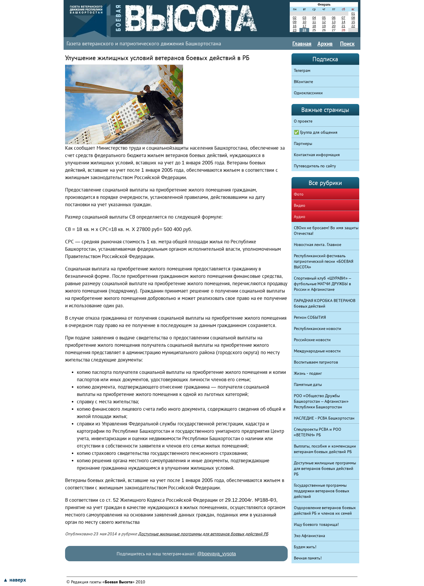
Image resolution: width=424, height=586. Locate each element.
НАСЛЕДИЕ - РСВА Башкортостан (324, 418)
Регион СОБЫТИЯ (310, 317)
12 (324, 22)
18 (314, 26)
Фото (299, 194)
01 (353, 13)
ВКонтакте (303, 81)
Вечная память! (308, 558)
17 (304, 26)
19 (324, 26)
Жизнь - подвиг (308, 373)
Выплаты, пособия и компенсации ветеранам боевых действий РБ (325, 449)
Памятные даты (308, 384)
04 (314, 17)
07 (343, 17)
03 (304, 17)
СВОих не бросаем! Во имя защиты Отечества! (326, 230)
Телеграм (302, 70)
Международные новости (317, 351)
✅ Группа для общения (316, 132)
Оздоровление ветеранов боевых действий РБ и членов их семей (325, 510)
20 (333, 26)
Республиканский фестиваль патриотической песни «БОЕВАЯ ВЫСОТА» (324, 261)
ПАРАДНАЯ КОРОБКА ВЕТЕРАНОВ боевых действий (325, 303)
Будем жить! (305, 546)
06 (333, 17)
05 (324, 17)
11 (314, 22)
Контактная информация (317, 154)
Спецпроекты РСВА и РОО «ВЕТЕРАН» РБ (318, 432)
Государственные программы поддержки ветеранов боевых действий (322, 491)
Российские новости (312, 339)
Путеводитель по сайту (315, 166)
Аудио (299, 216)
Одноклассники (308, 92)
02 (294, 17)
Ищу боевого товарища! (316, 524)
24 (304, 30)
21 (343, 26)
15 (353, 22)
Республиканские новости (318, 328)
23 (294, 30)
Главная (302, 43)
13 (333, 22)
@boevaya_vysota (216, 553)
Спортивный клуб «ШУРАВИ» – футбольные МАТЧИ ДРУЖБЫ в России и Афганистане (322, 284)
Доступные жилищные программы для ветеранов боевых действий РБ (203, 533)
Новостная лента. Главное (318, 244)
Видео (299, 205)
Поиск (347, 43)
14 (343, 22)
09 (294, 22)
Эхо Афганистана (309, 535)
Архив (325, 43)
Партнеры (303, 143)
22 (353, 26)
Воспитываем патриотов (316, 362)
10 (304, 22)
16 (294, 26)
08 (353, 17)
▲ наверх (14, 580)
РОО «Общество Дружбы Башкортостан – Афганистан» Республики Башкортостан (321, 401)
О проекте (303, 121)
